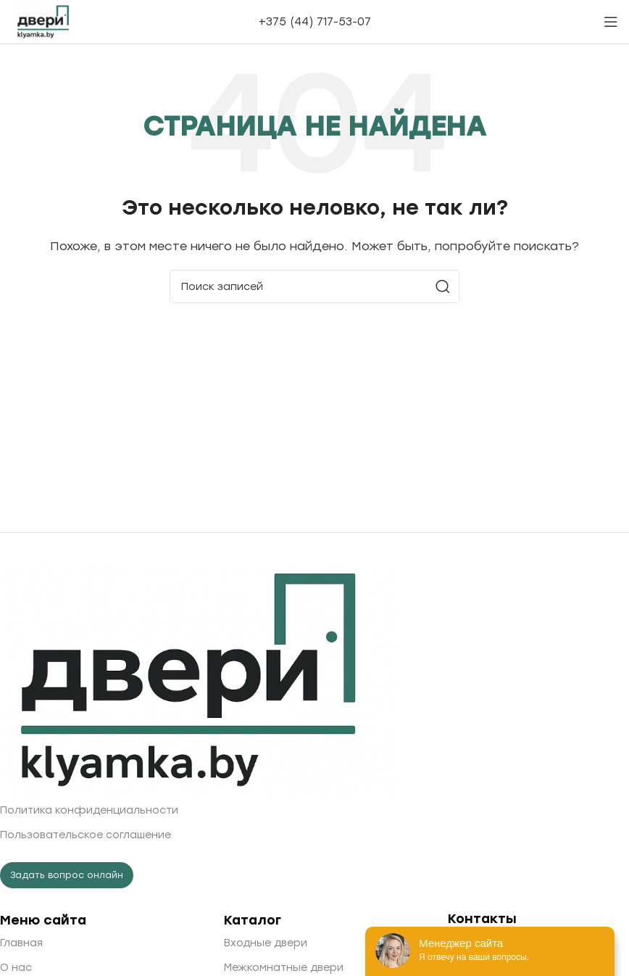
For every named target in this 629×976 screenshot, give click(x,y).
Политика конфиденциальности (89, 810)
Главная (21, 943)
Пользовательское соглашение (85, 835)
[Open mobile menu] (610, 21)
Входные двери (265, 943)
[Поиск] (314, 286)
